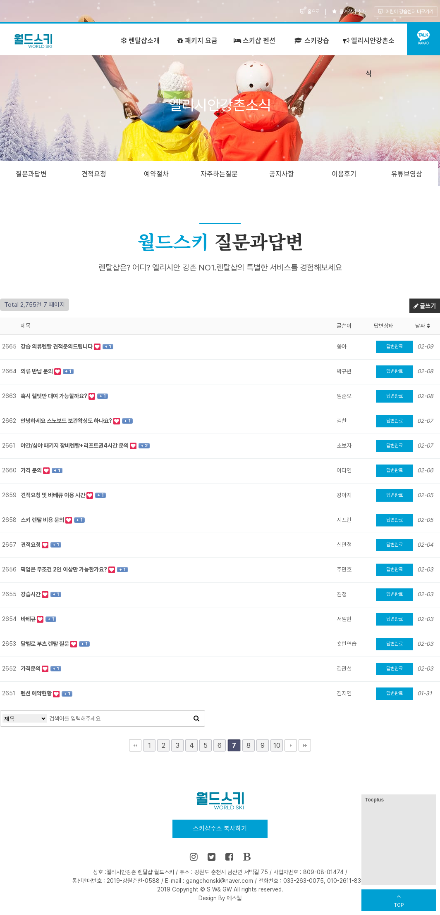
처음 (135, 745)
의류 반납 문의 (37, 371)
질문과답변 (31, 173)
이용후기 (344, 173)
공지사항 (281, 173)
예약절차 (156, 173)
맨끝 (305, 745)
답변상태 (384, 325)
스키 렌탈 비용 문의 (43, 520)
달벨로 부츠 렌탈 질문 (45, 643)
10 (276, 745)
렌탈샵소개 (140, 40)
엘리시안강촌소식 (369, 56)
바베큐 (29, 619)
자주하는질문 (219, 173)
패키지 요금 (197, 40)
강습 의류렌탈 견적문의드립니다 (57, 346)
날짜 (422, 325)
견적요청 (93, 173)
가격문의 (31, 668)
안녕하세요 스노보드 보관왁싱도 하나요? (67, 420)
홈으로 (310, 11)
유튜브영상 (406, 173)
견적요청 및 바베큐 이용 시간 (53, 495)
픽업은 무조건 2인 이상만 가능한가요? (64, 569)
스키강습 (311, 40)
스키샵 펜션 (254, 40)
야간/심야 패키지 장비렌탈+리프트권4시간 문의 (75, 445)
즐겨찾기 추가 (349, 11)
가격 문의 (32, 470)
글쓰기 (425, 305)
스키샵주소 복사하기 (220, 828)
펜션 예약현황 (37, 693)
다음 (291, 745)
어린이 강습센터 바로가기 (405, 11)
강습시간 (31, 594)
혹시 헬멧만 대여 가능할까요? (54, 396)
